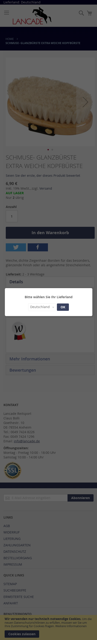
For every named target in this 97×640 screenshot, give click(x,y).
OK (63, 307)
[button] (42, 307)
